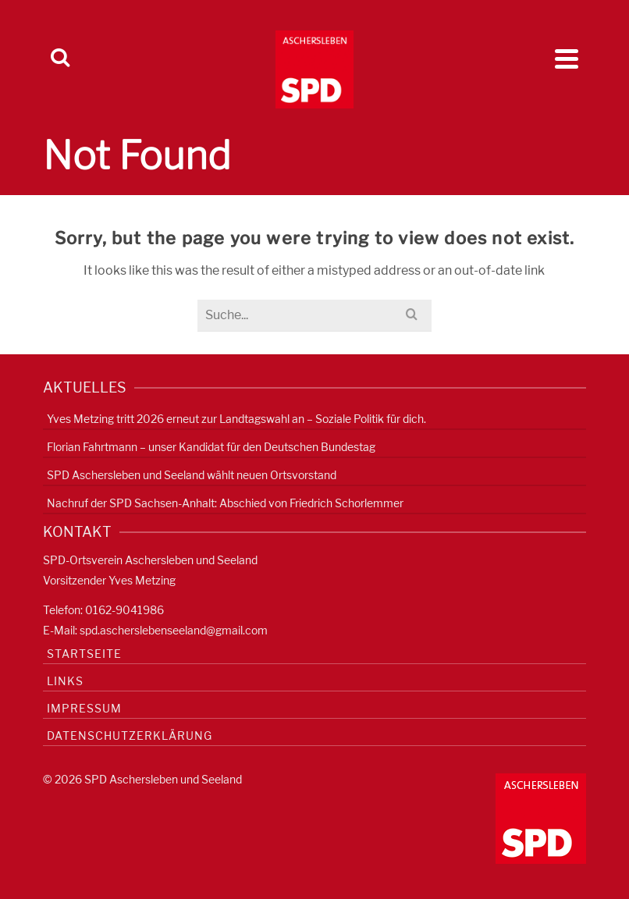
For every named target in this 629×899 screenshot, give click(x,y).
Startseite (84, 653)
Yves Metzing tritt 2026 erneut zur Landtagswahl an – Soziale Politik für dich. (236, 418)
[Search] (60, 58)
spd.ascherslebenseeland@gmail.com (174, 630)
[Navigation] (566, 58)
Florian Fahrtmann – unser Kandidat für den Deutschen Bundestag (211, 446)
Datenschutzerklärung (129, 735)
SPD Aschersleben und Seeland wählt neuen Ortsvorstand (191, 474)
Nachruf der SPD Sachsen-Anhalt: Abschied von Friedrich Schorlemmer (225, 503)
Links (65, 681)
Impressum (84, 708)
